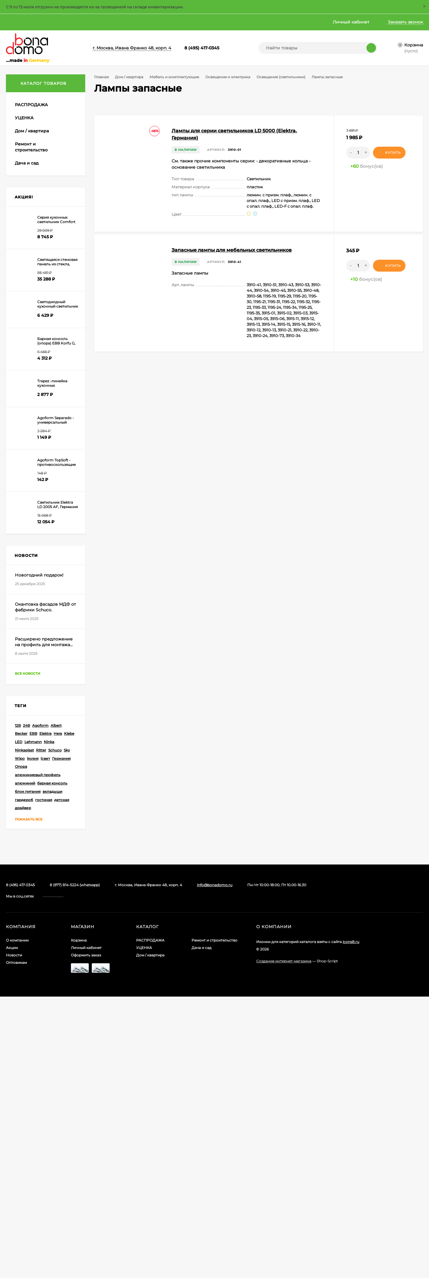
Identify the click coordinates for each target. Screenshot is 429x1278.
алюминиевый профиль (37, 1056)
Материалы (32, 225)
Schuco (55, 1031)
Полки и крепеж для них (46, 537)
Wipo (20, 1039)
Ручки (27, 546)
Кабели (34, 321)
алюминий (25, 1064)
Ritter (41, 1031)
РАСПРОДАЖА (150, 1221)
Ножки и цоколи (37, 257)
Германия (61, 1039)
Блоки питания (42, 283)
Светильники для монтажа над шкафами (50, 412)
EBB (33, 1015)
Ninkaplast (24, 1031)
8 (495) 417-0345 (201, 48)
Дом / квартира (130, 77)
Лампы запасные (50, 490)
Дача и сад (202, 1229)
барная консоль (52, 1064)
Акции (52, 22)
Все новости (33, 955)
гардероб (24, 1081)
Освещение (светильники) (285, 77)
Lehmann (33, 1023)
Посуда (22, 601)
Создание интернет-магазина (283, 1242)
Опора (21, 1048)
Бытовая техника (32, 146)
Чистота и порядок (33, 610)
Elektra (45, 1015)
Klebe (69, 1015)
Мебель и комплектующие (176, 77)
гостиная (43, 1081)
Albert (56, 1006)
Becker (21, 1015)
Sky (67, 1031)
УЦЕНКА (144, 1229)
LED (18, 1023)
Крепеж (29, 201)
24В (26, 1006)
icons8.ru (351, 1223)
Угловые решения (39, 569)
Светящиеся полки (52, 374)
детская (61, 1081)
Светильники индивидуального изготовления (51, 461)
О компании (19, 22)
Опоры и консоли (38, 266)
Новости (80, 22)
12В (18, 1006)
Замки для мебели (39, 192)
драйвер (23, 1089)
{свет (45, 1039)
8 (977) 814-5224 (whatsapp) (75, 1166)
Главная (140, 22)
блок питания (28, 1072)
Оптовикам (111, 22)
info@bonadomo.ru (214, 1166)
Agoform (40, 1006)
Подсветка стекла (51, 382)
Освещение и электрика (231, 77)
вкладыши (52, 1072)
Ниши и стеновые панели (47, 248)
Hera (58, 1015)
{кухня (32, 1039)
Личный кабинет (86, 1229)
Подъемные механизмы (45, 528)
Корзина (79, 1221)
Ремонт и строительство (214, 1221)
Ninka (49, 1023)
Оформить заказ (86, 1236)
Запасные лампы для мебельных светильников (232, 250)
